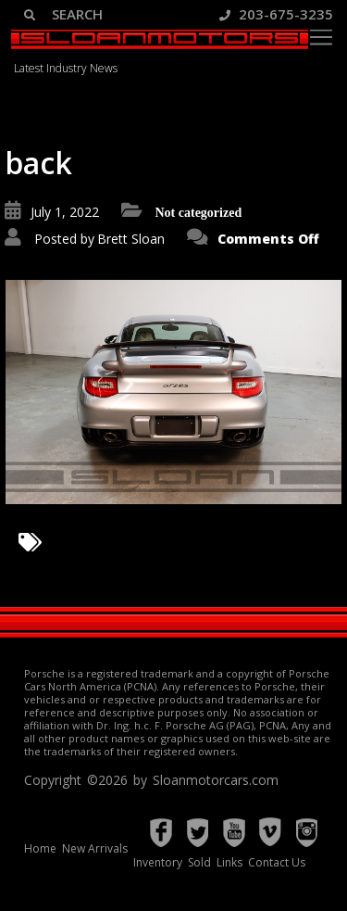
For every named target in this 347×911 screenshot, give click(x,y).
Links (229, 862)
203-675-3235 (276, 14)
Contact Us (276, 862)
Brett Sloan (131, 238)
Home (40, 848)
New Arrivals (95, 848)
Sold (199, 862)
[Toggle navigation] (322, 37)
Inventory (157, 862)
